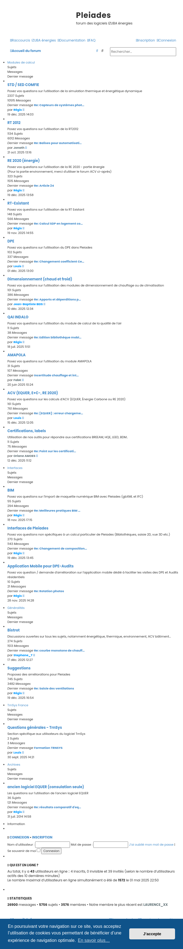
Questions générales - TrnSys (34, 727)
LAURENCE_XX (155, 904)
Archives (13, 764)
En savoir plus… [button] (94, 940)
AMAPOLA (16, 355)
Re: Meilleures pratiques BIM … (57, 510)
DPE (10, 241)
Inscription (42, 837)
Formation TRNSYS (48, 748)
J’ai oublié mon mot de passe (151, 844)
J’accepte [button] (152, 934)
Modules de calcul (21, 62)
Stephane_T (23, 655)
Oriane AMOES (24, 456)
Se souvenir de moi (23, 851)
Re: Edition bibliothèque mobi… (57, 337)
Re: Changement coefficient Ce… (59, 261)
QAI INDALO (18, 317)
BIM (10, 490)
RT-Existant (18, 203)
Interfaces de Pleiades (27, 528)
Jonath (18, 147)
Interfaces (14, 468)
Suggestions (18, 668)
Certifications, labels (26, 431)
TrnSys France (17, 705)
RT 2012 (14, 122)
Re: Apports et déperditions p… (57, 299)
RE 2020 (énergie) (23, 160)
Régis (17, 109)
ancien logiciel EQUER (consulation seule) (45, 787)
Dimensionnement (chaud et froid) (39, 279)
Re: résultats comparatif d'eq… (57, 807)
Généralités (16, 608)
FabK (17, 380)
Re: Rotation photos (49, 591)
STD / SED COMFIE (23, 84)
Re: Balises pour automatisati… (58, 143)
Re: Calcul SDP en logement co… (58, 223)
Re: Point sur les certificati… (55, 451)
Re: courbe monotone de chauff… (59, 650)
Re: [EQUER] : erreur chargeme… (58, 413)
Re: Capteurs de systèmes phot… (59, 105)
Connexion (19, 837)
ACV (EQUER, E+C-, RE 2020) (32, 393)
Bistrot (13, 630)
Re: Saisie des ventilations (54, 688)
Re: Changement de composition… (60, 548)
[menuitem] (44, 40)
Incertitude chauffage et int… (56, 375)
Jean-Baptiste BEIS (28, 304)
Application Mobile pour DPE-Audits (40, 566)
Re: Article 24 (44, 185)
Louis (17, 266)
